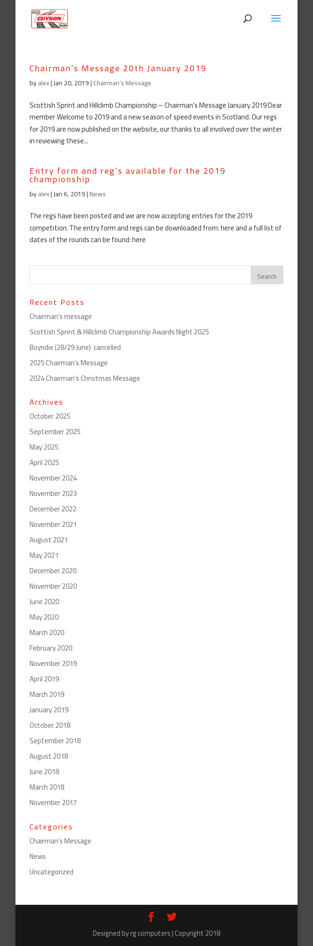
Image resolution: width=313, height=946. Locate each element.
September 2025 (55, 431)
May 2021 (44, 555)
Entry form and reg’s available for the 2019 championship (128, 175)
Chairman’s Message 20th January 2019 (118, 68)
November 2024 (53, 478)
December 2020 (53, 570)
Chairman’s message (61, 316)
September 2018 (55, 740)
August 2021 (49, 540)
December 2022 (53, 509)
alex (43, 83)
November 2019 (53, 663)
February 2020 (51, 648)
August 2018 (49, 756)
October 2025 (50, 416)
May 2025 (44, 447)
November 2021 (53, 524)
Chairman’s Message (122, 83)
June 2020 (44, 601)
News (97, 194)
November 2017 (53, 802)
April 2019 (44, 679)
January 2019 (49, 710)
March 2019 (47, 694)
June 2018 (44, 771)
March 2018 (47, 787)
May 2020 (44, 617)
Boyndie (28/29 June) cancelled (75, 347)
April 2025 (44, 462)
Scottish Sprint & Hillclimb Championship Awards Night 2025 (119, 332)
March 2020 (47, 632)
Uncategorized (52, 872)
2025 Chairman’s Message (69, 363)
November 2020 (53, 586)
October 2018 (50, 725)
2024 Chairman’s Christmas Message (85, 378)
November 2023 (53, 493)
